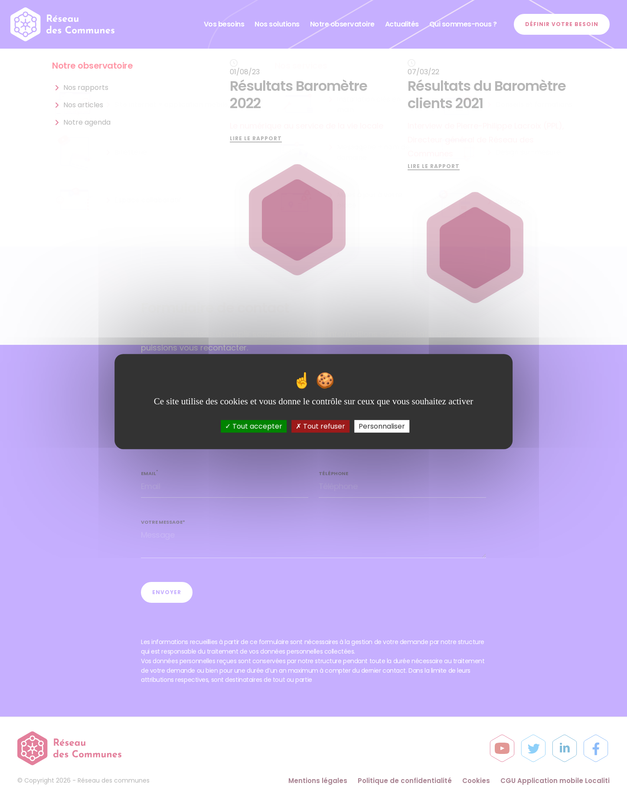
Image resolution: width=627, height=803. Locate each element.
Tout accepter (253, 426)
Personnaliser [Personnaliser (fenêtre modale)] (382, 426)
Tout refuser (320, 426)
